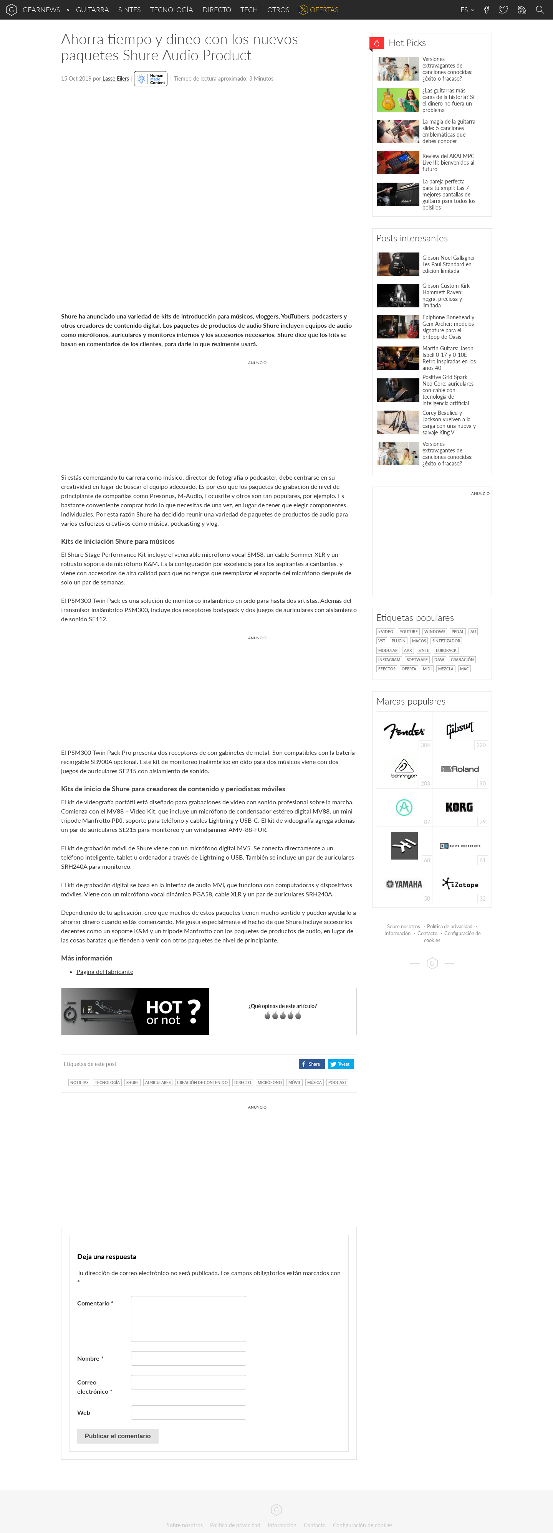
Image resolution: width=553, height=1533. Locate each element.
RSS (521, 9)
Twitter (503, 9)
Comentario (95, 1303)
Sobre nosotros (403, 926)
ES (467, 9)
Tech (249, 9)
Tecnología (171, 9)
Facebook (486, 9)
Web (83, 1412)
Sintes (129, 9)
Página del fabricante (104, 971)
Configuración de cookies (362, 1525)
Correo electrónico (95, 1386)
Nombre (90, 1358)
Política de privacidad (449, 926)
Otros (278, 9)
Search (541, 10)
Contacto (427, 933)
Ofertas (324, 9)
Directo (216, 9)
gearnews (41, 9)
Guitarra (92, 9)
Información (397, 933)
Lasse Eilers (115, 78)
